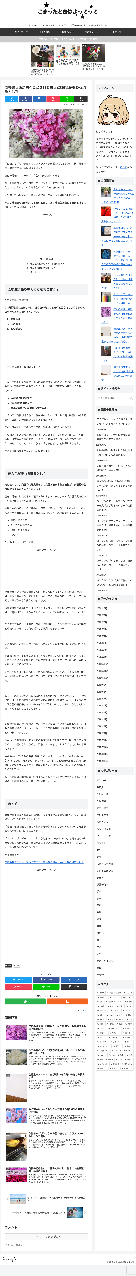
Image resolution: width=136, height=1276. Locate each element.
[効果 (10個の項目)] (120, 1006)
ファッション (104, 836)
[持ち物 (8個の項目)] (120, 1020)
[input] (115, 398)
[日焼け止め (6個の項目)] (103, 1051)
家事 (99, 898)
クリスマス (103, 815)
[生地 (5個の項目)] (112, 1055)
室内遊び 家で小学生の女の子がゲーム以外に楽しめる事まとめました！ (114, 485)
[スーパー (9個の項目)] (102, 1011)
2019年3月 (102, 726)
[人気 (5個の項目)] (114, 1069)
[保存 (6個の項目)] (128, 1046)
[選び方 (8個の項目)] (129, 1024)
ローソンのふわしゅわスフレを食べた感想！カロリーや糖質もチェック (114, 545)
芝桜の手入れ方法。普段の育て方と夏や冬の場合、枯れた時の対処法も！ (44, 862)
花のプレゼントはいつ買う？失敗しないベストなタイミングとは (114, 421)
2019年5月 (102, 712)
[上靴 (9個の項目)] (129, 1006)
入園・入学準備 (105, 864)
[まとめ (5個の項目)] (129, 1060)
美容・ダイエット (106, 961)
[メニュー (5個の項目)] (102, 1055)
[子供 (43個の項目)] (110, 993)
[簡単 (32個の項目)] (118, 993)
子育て (100, 877)
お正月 (100, 787)
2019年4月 (102, 719)
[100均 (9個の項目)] (110, 1015)
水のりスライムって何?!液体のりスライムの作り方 (123, 298)
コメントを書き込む (46, 1237)
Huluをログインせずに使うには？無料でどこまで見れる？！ (114, 437)
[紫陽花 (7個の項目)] (102, 1033)
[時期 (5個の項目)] (130, 1055)
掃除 (99, 919)
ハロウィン (103, 822)
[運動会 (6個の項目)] (128, 1037)
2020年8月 (102, 608)
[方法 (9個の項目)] (120, 1015)
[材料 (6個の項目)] (129, 1042)
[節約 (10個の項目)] (111, 1006)
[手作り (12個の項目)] (129, 1002)
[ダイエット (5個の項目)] (102, 1064)
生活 (8, 966)
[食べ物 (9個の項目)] (128, 1011)
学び (99, 891)
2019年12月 (103, 664)
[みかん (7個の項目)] (128, 1029)
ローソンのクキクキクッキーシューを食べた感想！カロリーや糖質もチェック (114, 525)
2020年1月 (102, 657)
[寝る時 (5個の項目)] (110, 1060)
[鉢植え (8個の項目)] (101, 1024)
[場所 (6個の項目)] (117, 1046)
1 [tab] (68, 79)
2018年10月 (103, 761)
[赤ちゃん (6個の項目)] (116, 1042)
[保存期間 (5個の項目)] (114, 1064)
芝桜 (17, 966)
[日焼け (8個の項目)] (110, 1024)
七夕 (99, 850)
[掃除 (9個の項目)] (129, 1015)
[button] (131, 398)
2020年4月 (102, 636)
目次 (42, 259)
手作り (100, 912)
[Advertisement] (46, 233)
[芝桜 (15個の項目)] (100, 1002)
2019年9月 (102, 685)
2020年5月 (102, 629)
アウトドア (103, 808)
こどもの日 (103, 794)
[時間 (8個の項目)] (101, 1029)
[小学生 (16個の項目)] (128, 997)
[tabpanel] (42, 60)
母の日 (100, 933)
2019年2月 (102, 733)
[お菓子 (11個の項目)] (101, 1006)
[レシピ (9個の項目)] (116, 1011)
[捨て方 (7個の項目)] (128, 1033)
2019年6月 (102, 705)
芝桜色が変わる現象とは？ (43, 268)
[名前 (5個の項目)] (100, 1060)
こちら (123, 167)
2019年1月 (102, 740)
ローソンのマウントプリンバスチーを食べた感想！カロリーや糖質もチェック (114, 505)
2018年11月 (103, 754)
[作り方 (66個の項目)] (101, 993)
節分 (99, 954)
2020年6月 (102, 622)
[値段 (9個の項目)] (100, 1015)
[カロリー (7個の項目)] (115, 1033)
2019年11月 (103, 671)
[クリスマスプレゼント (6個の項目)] (122, 1051)
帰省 (99, 905)
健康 (99, 857)
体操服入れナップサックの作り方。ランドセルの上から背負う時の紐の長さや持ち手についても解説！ (117, 260)
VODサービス (103, 780)
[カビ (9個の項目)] (111, 1020)
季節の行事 (103, 884)
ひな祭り (101, 801)
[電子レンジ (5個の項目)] (127, 1064)
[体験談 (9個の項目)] (101, 1020)
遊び (99, 968)
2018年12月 (103, 747)
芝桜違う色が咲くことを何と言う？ (47, 264)
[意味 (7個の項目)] (101, 1037)
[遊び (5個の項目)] (119, 1060)
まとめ (33, 272)
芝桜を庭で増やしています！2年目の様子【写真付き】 (114, 468)
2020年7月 (102, 615)
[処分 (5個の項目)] (102, 1069)
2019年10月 (103, 678)
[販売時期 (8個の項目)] (114, 1029)
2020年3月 (102, 643)
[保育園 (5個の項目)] (127, 1069)
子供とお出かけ (105, 870)
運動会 (100, 975)
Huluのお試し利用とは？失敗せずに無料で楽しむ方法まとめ (114, 452)
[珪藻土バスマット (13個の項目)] (114, 1002)
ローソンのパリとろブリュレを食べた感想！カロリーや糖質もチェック (114, 564)
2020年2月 (102, 650)
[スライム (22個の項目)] (128, 993)
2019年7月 (102, 698)
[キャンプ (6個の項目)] (102, 1042)
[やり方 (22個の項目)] (102, 997)
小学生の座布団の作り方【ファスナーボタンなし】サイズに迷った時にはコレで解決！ (117, 236)
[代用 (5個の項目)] (121, 1055)
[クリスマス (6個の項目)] (104, 1046)
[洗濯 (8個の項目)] (130, 1020)
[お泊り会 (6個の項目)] (114, 1037)
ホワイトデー (104, 843)
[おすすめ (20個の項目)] (115, 997)
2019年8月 (102, 692)
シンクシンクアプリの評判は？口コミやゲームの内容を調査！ (114, 582)
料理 (99, 926)
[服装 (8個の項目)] (120, 1024)
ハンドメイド (104, 829)
